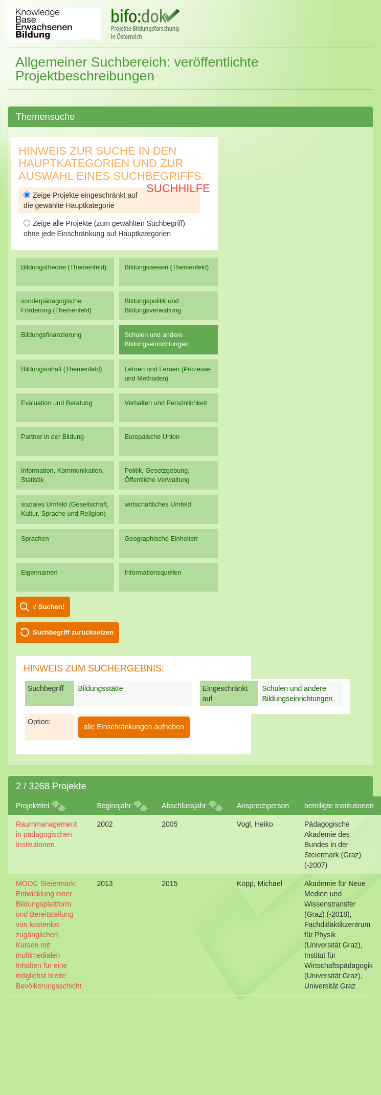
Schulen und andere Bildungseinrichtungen (156, 339)
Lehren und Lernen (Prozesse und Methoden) (167, 373)
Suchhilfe (178, 188)
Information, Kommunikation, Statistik (62, 475)
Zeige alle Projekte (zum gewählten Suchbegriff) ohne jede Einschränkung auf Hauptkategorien (104, 228)
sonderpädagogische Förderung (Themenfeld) (56, 305)
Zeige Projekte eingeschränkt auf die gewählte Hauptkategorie (81, 200)
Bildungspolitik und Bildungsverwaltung (152, 305)
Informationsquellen (152, 572)
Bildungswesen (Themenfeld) (166, 267)
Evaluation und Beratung (56, 403)
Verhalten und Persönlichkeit (165, 403)
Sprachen (35, 538)
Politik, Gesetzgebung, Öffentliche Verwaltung (156, 475)
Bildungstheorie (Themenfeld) (63, 267)
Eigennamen (39, 572)
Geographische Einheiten (160, 538)
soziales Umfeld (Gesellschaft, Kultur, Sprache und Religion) (64, 508)
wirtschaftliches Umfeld (157, 504)
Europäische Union (152, 436)
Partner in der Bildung (52, 436)
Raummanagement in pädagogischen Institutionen (46, 834)
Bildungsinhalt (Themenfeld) (61, 369)
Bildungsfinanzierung (51, 335)
